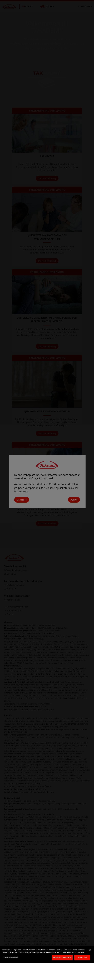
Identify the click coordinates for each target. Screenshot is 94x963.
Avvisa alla (82, 957)
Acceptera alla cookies (62, 957)
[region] (47, 954)
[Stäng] (90, 950)
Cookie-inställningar (10, 957)
